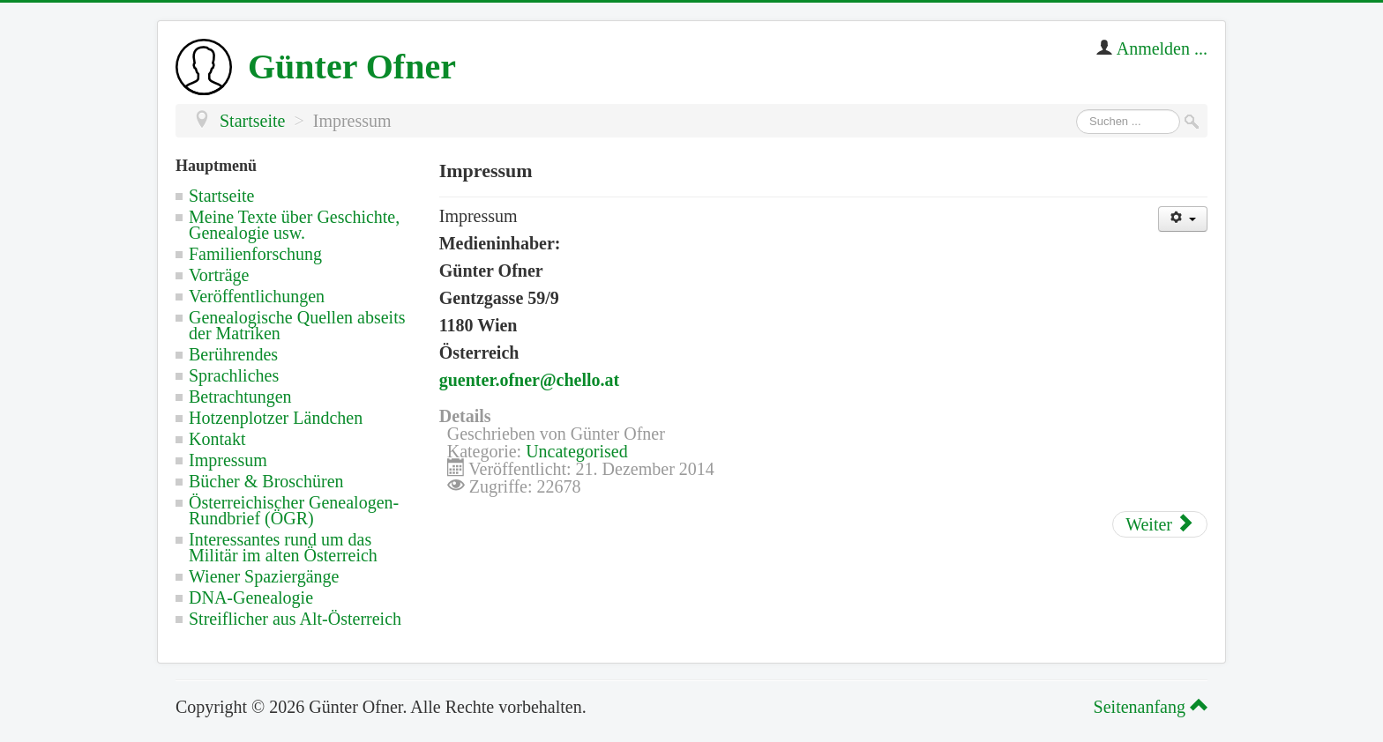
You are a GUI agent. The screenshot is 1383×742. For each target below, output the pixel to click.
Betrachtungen (240, 396)
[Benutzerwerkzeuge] (1182, 219)
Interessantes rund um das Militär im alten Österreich (283, 547)
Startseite (221, 195)
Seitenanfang (1148, 706)
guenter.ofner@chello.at (529, 380)
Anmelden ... (1162, 48)
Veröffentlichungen (257, 296)
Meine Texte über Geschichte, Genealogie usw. (294, 224)
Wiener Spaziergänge (264, 576)
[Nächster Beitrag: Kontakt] (1159, 524)
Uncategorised (577, 451)
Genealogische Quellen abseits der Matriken (297, 325)
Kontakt (217, 439)
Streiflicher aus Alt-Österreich (295, 618)
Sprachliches (234, 375)
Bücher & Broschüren (266, 481)
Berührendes (233, 354)
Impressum (228, 460)
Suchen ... (1076, 109)
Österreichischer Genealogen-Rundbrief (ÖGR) (294, 510)
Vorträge (219, 275)
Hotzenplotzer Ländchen (276, 417)
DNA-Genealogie (251, 597)
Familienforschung (255, 253)
